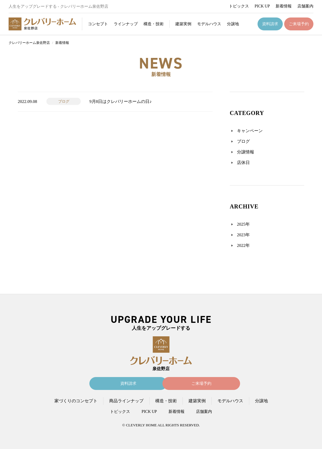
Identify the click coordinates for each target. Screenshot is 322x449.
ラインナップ (126, 24)
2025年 (243, 224)
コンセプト (98, 24)
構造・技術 (154, 24)
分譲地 (233, 24)
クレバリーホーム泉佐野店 (29, 43)
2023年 (243, 235)
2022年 (243, 245)
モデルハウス (209, 24)
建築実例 (183, 24)
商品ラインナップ (126, 401)
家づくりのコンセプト (75, 401)
